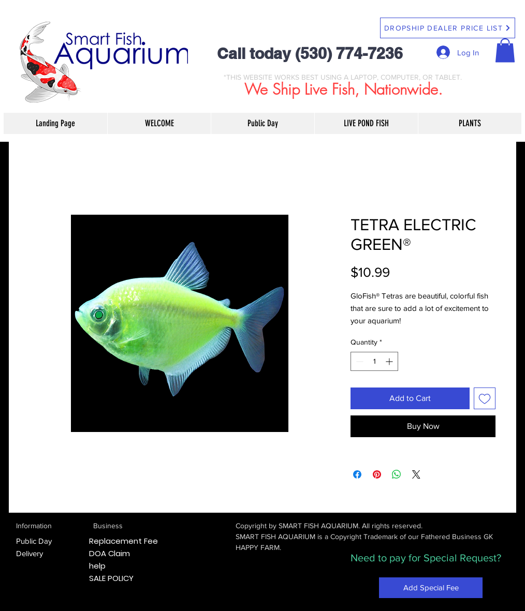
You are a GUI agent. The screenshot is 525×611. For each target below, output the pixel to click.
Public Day (34, 541)
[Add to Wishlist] (484, 398)
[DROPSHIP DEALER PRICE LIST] (447, 28)
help (97, 565)
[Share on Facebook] (357, 474)
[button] (505, 50)
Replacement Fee (123, 540)
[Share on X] (416, 474)
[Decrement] (358, 361)
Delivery (29, 553)
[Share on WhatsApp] (396, 474)
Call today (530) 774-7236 (310, 53)
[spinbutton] (374, 361)
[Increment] (390, 361)
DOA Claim (109, 553)
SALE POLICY (111, 578)
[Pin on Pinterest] (377, 474)
